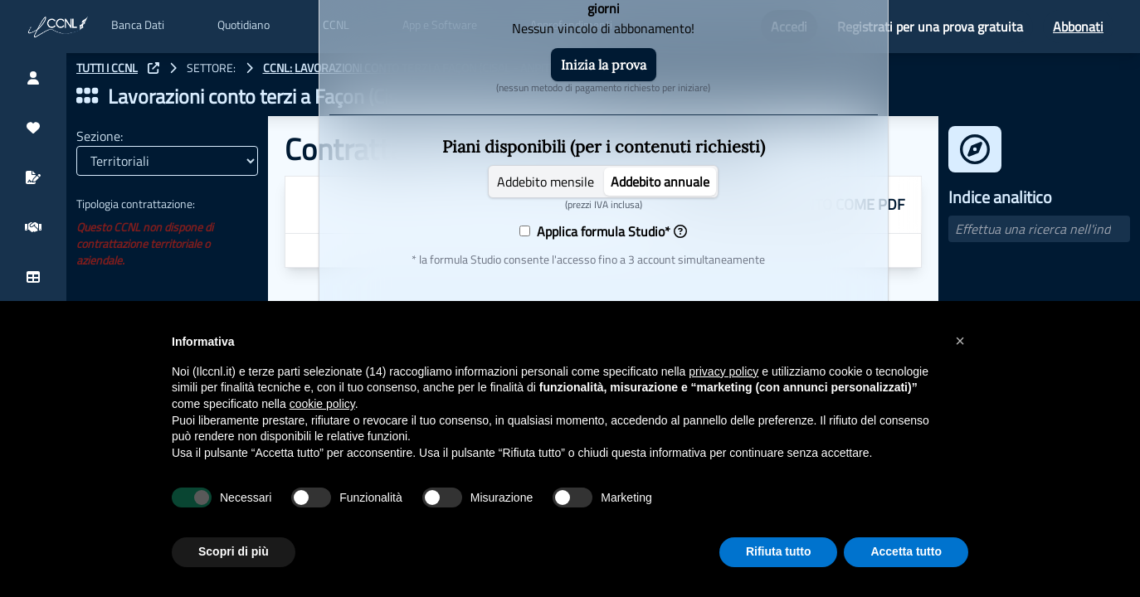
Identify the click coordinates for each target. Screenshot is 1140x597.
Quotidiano (243, 25)
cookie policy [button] (322, 403)
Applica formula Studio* (608, 231)
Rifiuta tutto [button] (778, 551)
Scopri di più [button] (233, 551)
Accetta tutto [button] (906, 551)
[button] (960, 341)
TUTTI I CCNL (107, 68)
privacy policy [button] (723, 371)
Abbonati (1078, 26)
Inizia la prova (603, 64)
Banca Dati (137, 25)
